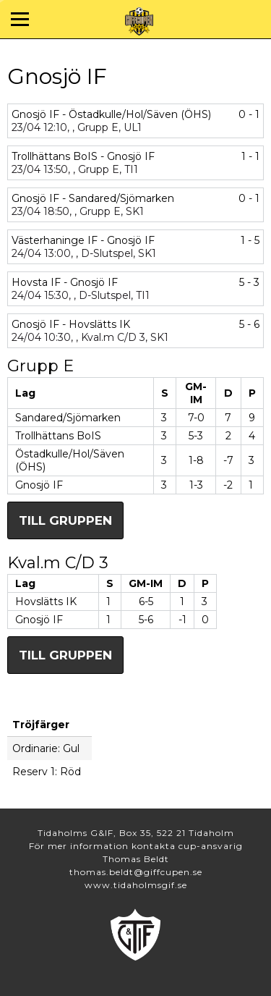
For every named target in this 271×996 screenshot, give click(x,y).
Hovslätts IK (46, 601)
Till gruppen (65, 520)
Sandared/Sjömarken (68, 417)
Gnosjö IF (39, 484)
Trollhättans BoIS (58, 435)
